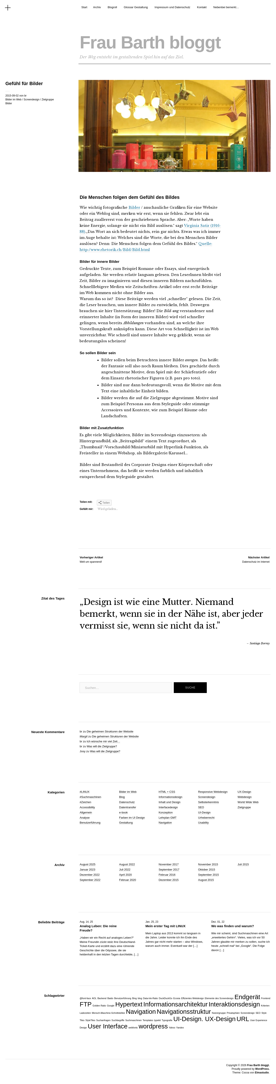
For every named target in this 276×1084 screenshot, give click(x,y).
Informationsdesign (170, 797)
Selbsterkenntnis (208, 802)
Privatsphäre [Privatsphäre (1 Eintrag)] (233, 1013)
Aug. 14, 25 (86, 921)
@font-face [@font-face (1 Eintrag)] (85, 998)
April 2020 (125, 874)
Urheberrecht (206, 817)
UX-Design (244, 791)
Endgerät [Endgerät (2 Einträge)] (247, 996)
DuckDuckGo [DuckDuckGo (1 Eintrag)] (165, 998)
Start (84, 7)
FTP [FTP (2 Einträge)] (85, 1004)
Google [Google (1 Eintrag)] (110, 1005)
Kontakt (202, 7)
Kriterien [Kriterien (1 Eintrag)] (265, 1005)
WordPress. (262, 1068)
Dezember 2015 (169, 880)
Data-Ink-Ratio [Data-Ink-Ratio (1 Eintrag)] (150, 998)
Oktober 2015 (206, 869)
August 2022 (127, 864)
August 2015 (206, 880)
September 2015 (208, 874)
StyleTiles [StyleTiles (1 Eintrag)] (90, 1020)
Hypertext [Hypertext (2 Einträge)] (129, 1004)
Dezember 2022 (90, 874)
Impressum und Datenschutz (172, 7)
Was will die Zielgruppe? (102, 746)
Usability (203, 822)
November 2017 (169, 864)
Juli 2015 (243, 864)
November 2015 (208, 864)
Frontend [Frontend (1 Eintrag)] (265, 998)
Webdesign (245, 797)
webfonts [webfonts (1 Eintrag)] (133, 1027)
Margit (83, 736)
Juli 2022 (124, 869)
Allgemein (86, 812)
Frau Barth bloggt (150, 42)
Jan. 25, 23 (152, 921)
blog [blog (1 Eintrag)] (140, 998)
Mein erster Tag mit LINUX (166, 926)
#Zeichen (85, 802)
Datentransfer (127, 807)
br (25, 95)
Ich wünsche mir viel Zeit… (103, 741)
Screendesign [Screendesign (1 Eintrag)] (248, 1013)
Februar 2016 (167, 874)
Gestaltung (126, 822)
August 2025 (87, 864)
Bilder (8, 103)
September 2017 (169, 869)
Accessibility (87, 807)
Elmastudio (262, 1072)
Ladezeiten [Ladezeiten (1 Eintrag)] (85, 1013)
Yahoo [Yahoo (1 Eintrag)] (172, 1027)
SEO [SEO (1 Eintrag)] (258, 1013)
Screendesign (31, 99)
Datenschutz (127, 802)
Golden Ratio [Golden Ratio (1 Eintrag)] (99, 1005)
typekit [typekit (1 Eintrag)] (157, 1020)
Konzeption (166, 812)
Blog (122, 797)
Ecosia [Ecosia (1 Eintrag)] (176, 998)
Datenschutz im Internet (256, 559)
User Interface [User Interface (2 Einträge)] (107, 1026)
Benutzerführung (90, 822)
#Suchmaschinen (90, 797)
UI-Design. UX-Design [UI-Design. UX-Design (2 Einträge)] (204, 1018)
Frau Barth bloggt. (258, 1065)
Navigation (165, 822)
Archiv (97, 7)
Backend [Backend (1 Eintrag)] (101, 998)
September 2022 (90, 880)
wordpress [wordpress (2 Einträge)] (153, 1026)
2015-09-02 (12, 95)
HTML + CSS (167, 791)
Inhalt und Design (169, 802)
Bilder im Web (13, 99)
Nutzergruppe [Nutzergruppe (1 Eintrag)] (219, 1013)
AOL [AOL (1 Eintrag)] (94, 998)
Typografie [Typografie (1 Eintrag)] (167, 1020)
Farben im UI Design (132, 817)
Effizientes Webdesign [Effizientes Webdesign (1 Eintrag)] (192, 998)
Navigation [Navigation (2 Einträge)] (141, 1011)
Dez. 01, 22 (217, 921)
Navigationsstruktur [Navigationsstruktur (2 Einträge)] (184, 1011)
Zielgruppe (48, 99)
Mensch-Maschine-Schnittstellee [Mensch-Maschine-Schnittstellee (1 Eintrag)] (108, 1013)
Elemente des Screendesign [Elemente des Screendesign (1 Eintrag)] (219, 998)
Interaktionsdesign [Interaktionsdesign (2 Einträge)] (234, 1004)
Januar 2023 (87, 869)
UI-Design (204, 812)
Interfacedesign (168, 807)
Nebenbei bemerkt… (226, 7)
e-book (123, 812)
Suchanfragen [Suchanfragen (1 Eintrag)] (103, 1020)
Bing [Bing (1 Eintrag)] (134, 998)
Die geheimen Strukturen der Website (110, 731)
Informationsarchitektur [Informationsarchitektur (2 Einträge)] (175, 1004)
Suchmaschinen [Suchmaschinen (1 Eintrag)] (133, 1020)
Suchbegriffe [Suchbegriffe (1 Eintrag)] (117, 1020)
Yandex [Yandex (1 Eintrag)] (180, 1027)
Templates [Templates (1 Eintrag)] (148, 1020)
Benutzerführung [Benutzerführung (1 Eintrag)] (122, 998)
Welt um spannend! (91, 559)
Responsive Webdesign (212, 791)
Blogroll (112, 7)
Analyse (84, 817)
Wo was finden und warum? (232, 926)
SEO (201, 807)
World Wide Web (248, 802)
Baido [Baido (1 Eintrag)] (110, 998)
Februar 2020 (127, 880)
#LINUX (84, 791)
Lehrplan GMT (168, 817)
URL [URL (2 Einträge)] (243, 1018)
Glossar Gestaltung (136, 7)
